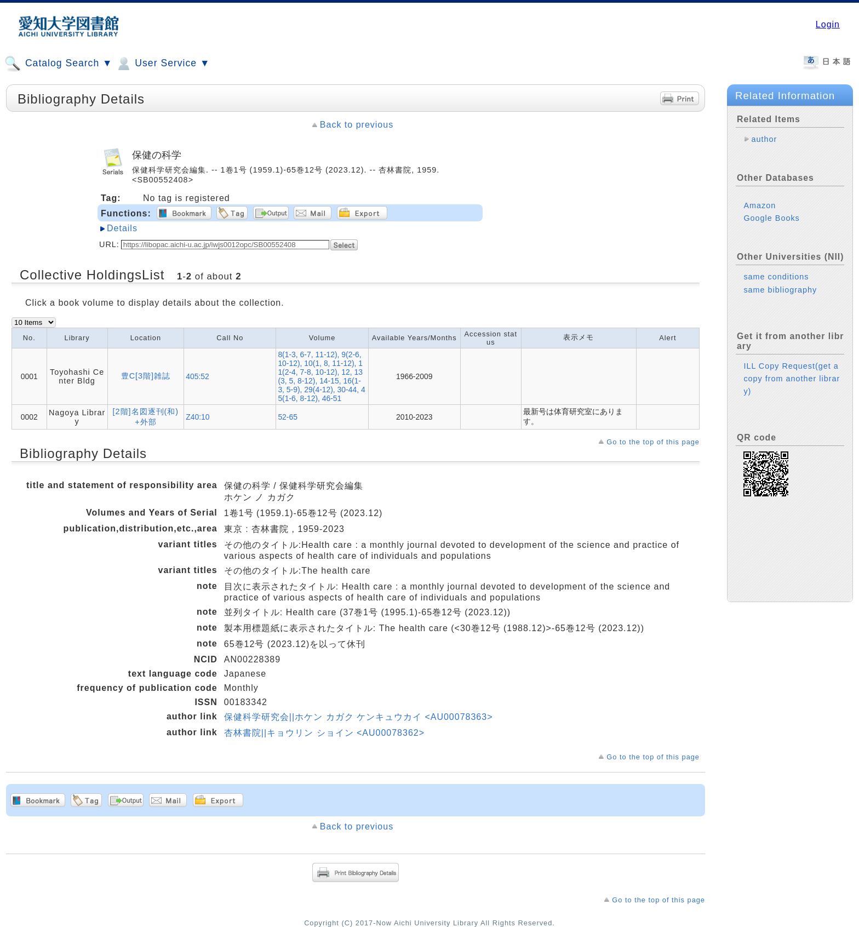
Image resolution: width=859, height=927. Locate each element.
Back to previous (356, 124)
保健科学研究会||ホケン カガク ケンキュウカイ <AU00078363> (358, 717)
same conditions (776, 276)
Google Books (771, 218)
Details (122, 228)
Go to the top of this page (653, 442)
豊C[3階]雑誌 (145, 375)
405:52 (197, 376)
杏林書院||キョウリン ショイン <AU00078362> (324, 732)
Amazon (759, 205)
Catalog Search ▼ (58, 63)
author (764, 139)
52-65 (287, 417)
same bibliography (780, 289)
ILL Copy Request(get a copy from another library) (791, 379)
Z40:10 (197, 417)
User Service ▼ (162, 63)
